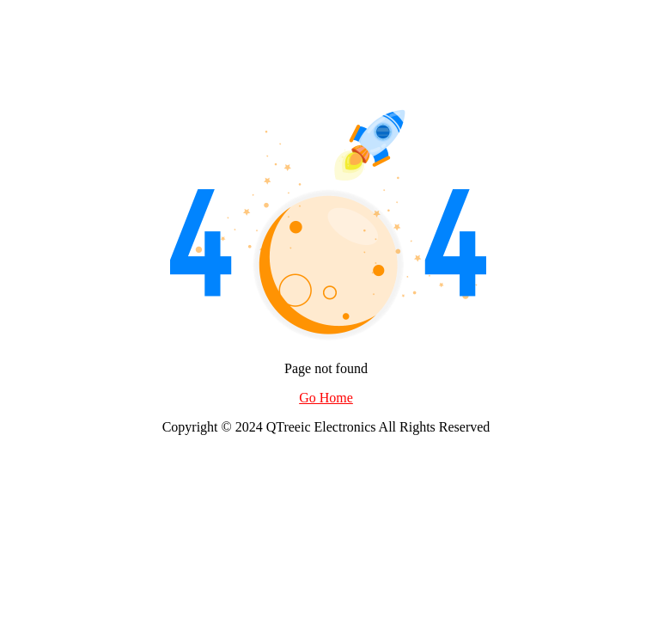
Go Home (326, 397)
